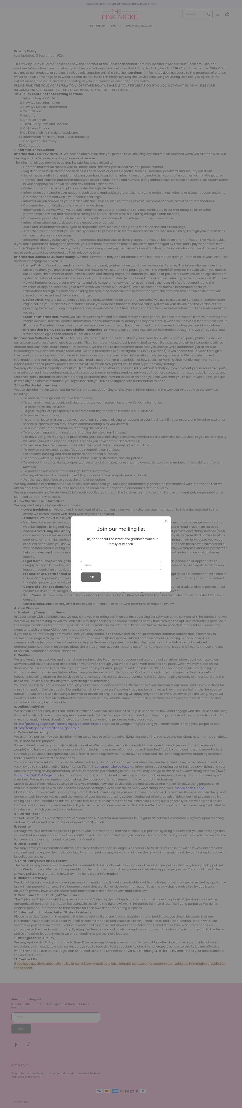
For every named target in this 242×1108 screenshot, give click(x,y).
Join (91, 577)
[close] (166, 521)
